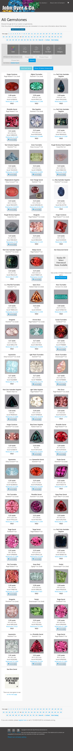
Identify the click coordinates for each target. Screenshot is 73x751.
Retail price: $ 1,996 (36, 172)
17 (49, 34)
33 (34, 37)
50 (28, 40)
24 (9, 37)
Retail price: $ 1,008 (36, 312)
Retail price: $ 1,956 (12, 591)
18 (52, 34)
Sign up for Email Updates (18, 29)
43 (7, 40)
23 (6, 37)
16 (46, 34)
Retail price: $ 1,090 (36, 626)
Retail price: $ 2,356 (36, 277)
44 (10, 40)
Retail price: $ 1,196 (12, 101)
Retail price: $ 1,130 (36, 242)
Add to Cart (12, 139)
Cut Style (48, 52)
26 (15, 37)
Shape (25, 52)
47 (19, 40)
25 (12, 37)
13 (37, 34)
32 (31, 37)
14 (40, 34)
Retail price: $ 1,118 (61, 591)
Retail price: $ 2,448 (12, 522)
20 (58, 34)
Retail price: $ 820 (36, 591)
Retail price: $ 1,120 (12, 137)
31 (28, 37)
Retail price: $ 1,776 (61, 347)
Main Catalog (54, 40)
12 (35, 34)
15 (43, 34)
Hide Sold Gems (26, 68)
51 (30, 40)
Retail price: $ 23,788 (36, 207)
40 (55, 37)
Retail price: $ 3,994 (36, 347)
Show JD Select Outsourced (43, 68)
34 (37, 37)
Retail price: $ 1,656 (12, 661)
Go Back (47, 40)
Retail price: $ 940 (61, 172)
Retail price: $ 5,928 (61, 136)
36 (43, 37)
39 (52, 37)
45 (13, 40)
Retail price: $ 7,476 (61, 556)
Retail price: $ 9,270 (61, 101)
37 (46, 37)
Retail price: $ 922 (12, 626)
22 (3, 37)
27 (18, 37)
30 (26, 37)
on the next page (12, 694)
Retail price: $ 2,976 (12, 487)
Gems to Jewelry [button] (41, 3)
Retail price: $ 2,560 (36, 487)
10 (29, 34)
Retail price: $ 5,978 (36, 417)
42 (61, 37)
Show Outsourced (61, 277)
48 (22, 40)
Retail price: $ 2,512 (12, 312)
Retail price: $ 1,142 (12, 347)
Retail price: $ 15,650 (12, 207)
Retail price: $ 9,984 (36, 136)
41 (58, 37)
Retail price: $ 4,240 (12, 277)
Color (13, 52)
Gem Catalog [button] (19, 3)
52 (33, 40)
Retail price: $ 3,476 (61, 312)
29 (23, 37)
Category (60, 52)
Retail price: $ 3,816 (12, 417)
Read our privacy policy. (17, 737)
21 (61, 34)
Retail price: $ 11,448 (61, 207)
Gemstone (36, 52)
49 (25, 40)
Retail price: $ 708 (12, 242)
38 (49, 37)
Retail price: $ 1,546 (61, 487)
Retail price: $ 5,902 (36, 452)
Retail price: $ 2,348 (36, 101)
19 (55, 34)
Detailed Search (15, 63)
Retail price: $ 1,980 (61, 626)
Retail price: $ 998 (61, 242)
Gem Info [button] (29, 3)
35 (40, 37)
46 (16, 40)
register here (23, 720)
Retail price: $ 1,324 (36, 661)
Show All (41, 40)
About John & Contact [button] (57, 3)
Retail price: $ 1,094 (36, 522)
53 (36, 40)
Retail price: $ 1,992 (61, 661)
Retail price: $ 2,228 (36, 556)
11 (32, 34)
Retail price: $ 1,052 (61, 417)
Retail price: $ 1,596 (12, 452)
